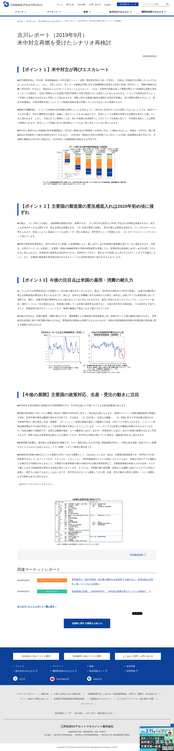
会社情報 (81, 4)
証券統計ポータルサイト (100, 699)
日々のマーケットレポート (50, 21)
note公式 (97, 679)
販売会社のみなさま (25, 671)
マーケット (31, 21)
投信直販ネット (126, 4)
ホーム (59, 4)
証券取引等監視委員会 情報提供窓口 (69, 699)
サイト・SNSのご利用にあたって (34, 699)
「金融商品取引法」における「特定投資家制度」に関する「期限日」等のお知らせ (121, 694)
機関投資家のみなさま (63, 671)
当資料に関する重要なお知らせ (87, 623)
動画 (91, 666)
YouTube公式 (62, 679)
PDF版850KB (136, 555)
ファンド (19, 666)
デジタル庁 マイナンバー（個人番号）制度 (135, 699)
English (107, 5)
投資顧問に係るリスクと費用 (87, 656)
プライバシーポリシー (26, 694)
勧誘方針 (45, 694)
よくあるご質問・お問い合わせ (138, 656)
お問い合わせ (95, 4)
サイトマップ (87, 704)
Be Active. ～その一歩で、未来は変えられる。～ (95, 713)
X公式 (22, 679)
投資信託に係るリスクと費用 (36, 656)
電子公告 (70, 4)
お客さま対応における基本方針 (67, 694)
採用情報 (130, 671)
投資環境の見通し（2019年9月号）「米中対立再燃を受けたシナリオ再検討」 (110, 591)
